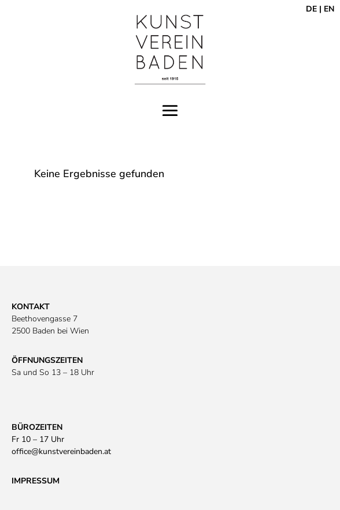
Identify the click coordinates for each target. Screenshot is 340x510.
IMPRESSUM (36, 480)
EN (329, 8)
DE (311, 8)
